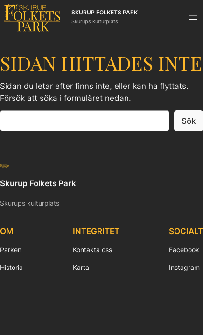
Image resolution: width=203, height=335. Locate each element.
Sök (189, 121)
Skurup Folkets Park (104, 12)
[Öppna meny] (193, 17)
